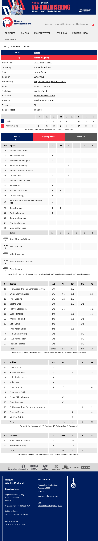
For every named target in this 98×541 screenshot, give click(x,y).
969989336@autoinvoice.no (16, 514)
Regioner (10, 33)
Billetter (10, 39)
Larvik (37, 52)
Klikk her (38, 109)
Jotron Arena (40, 72)
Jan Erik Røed (40, 90)
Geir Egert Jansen (42, 86)
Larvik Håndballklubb (44, 100)
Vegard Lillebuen (42, 81)
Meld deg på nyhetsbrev (48, 496)
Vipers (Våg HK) (41, 57)
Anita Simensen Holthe (44, 95)
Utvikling (61, 33)
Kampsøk (15, 46)
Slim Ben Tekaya (58, 81)
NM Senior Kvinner (42, 67)
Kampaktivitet (42, 33)
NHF (5, 46)
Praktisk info (80, 33)
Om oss (25, 33)
